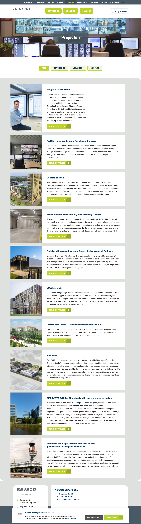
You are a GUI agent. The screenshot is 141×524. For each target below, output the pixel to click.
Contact (104, 2)
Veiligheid (70, 11)
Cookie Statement (70, 519)
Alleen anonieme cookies (93, 517)
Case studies (114, 2)
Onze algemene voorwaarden (69, 499)
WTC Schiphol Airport (80, 403)
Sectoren (51, 2)
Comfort (86, 11)
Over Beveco (28, 2)
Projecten (70, 2)
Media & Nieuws (82, 2)
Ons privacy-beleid (66, 494)
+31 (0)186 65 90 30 (120, 12)
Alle (44, 68)
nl (123, 2)
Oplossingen (40, 2)
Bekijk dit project (57, 126)
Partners (60, 2)
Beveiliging (53, 11)
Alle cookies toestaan (112, 517)
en (126, 2)
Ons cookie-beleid (65, 496)
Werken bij (94, 2)
